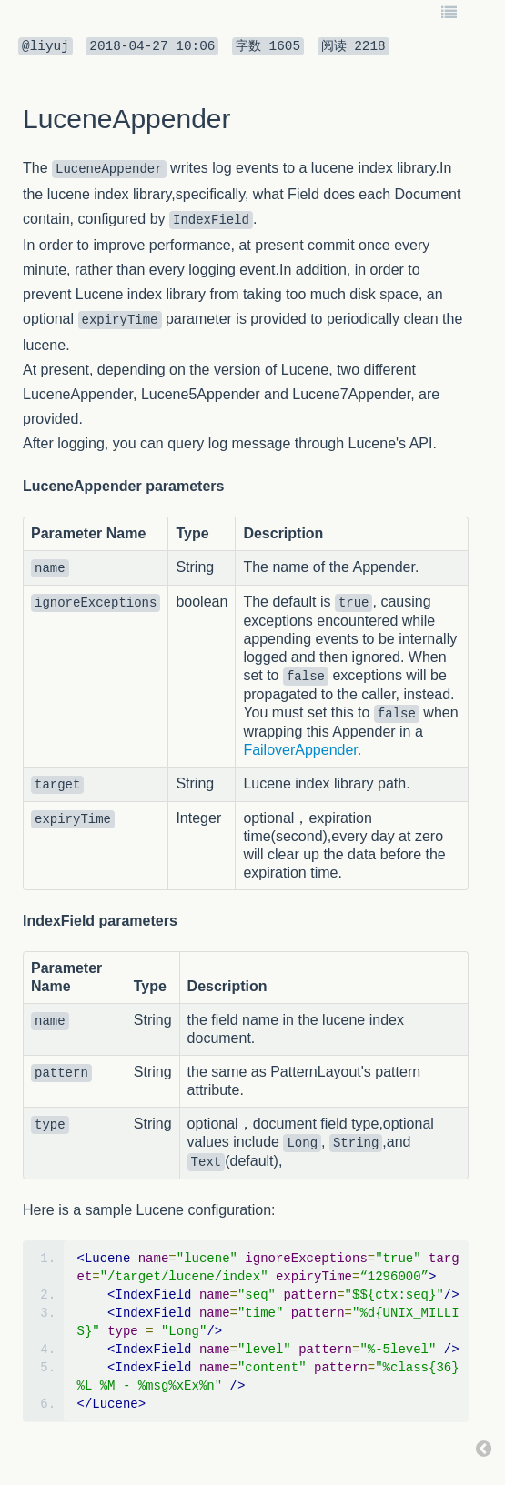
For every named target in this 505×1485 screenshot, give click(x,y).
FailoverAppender (300, 750)
